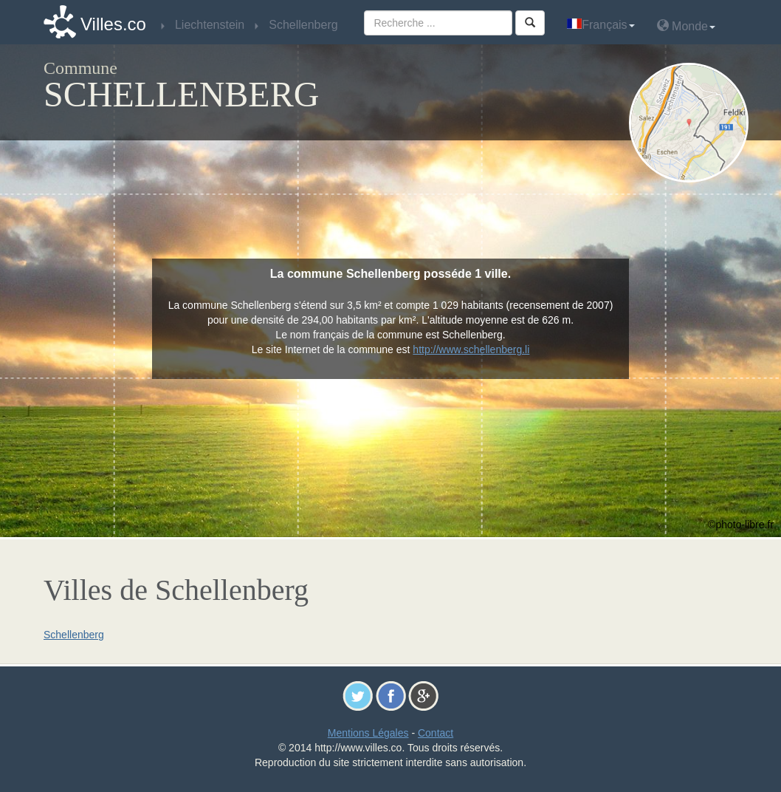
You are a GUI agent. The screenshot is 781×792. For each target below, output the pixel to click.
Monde (686, 25)
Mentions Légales (368, 733)
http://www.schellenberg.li (471, 349)
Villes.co (113, 24)
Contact (435, 733)
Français (600, 24)
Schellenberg (74, 635)
